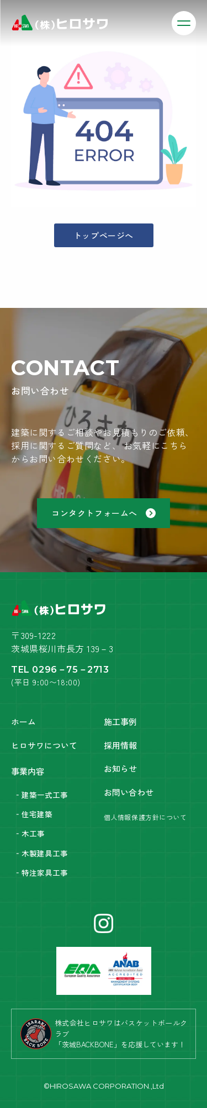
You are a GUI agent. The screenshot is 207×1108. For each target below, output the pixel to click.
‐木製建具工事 (41, 853)
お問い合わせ (128, 792)
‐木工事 (29, 833)
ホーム (23, 721)
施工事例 (120, 721)
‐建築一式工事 (41, 794)
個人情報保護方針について (145, 817)
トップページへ (103, 235)
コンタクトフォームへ (103, 513)
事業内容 (27, 771)
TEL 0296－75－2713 (60, 669)
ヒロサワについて (44, 745)
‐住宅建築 (33, 813)
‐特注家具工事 (41, 872)
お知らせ (120, 768)
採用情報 (120, 745)
